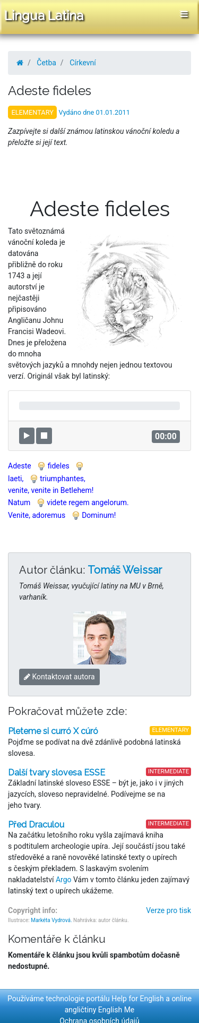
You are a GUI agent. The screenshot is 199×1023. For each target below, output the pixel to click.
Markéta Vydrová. (51, 920)
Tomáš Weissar (125, 570)
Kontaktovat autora (59, 676)
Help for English (137, 998)
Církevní (83, 62)
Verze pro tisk (168, 910)
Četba (46, 62)
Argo (64, 879)
